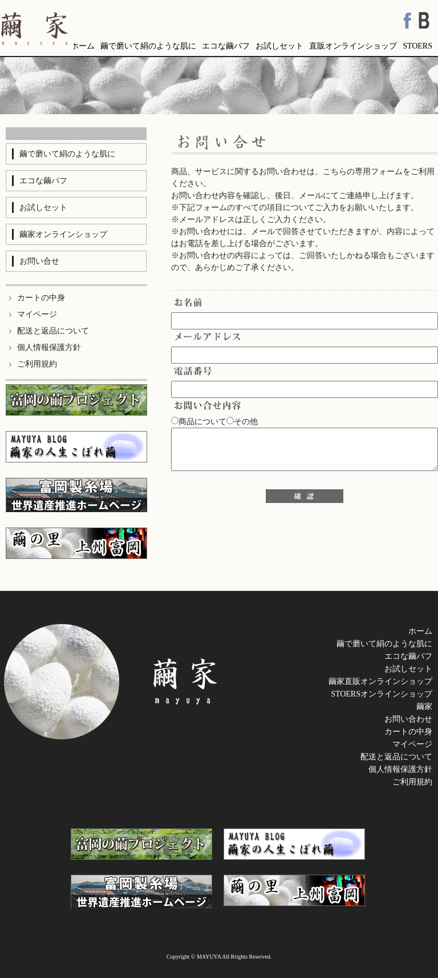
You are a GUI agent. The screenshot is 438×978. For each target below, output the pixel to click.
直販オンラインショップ (353, 46)
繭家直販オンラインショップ (380, 681)
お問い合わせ (408, 719)
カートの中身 (408, 731)
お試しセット (279, 46)
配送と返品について (396, 756)
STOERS (417, 46)
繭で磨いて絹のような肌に (148, 46)
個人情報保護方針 (400, 769)
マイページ (412, 744)
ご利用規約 (412, 782)
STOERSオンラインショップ (381, 694)
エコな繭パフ (226, 46)
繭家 (424, 706)
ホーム (83, 46)
